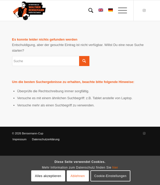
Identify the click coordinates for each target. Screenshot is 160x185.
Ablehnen (78, 176)
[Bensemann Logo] (66, 10)
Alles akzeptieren (48, 176)
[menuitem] (88, 10)
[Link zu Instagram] (144, 10)
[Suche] (88, 10)
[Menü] (120, 10)
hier (115, 167)
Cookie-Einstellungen (110, 176)
